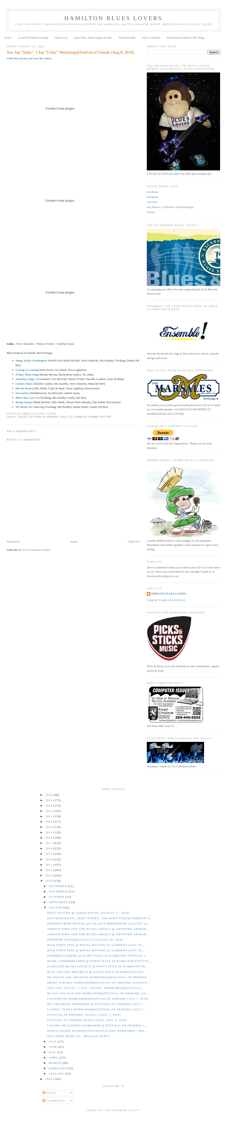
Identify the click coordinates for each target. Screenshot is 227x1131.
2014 (49, 859)
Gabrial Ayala (65, 343)
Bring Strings (24, 402)
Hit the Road (24, 388)
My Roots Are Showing (30, 407)
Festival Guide (127, 37)
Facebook (152, 192)
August (56, 907)
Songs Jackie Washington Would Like (39, 360)
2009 (49, 1079)
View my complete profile (166, 600)
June (53, 1046)
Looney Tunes (24, 383)
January (57, 1073)
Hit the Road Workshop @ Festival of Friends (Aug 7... (96, 1004)
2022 (49, 816)
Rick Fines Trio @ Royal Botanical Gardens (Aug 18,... (96, 945)
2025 (49, 800)
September (59, 902)
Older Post (134, 541)
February (58, 1068)
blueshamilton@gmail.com (162, 576)
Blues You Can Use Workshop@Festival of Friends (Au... (98, 993)
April (54, 1057)
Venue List (61, 37)
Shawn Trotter (45, 343)
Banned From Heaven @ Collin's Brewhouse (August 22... (99, 923)
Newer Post (13, 541)
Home (8, 37)
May (53, 1052)
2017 (49, 843)
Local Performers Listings (33, 37)
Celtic (22, 417)
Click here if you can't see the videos (29, 58)
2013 (49, 864)
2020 (49, 827)
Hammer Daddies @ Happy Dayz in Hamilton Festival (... (97, 955)
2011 (49, 875)
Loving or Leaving (27, 369)
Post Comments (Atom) (36, 549)
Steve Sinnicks (25, 343)
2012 (49, 870)
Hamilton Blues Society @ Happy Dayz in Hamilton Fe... (97, 966)
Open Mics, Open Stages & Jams (93, 37)
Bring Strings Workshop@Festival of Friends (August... (98, 982)
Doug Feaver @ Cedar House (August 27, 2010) (88, 912)
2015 (49, 853)
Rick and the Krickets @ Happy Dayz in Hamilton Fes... (97, 972)
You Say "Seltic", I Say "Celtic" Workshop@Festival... (95, 988)
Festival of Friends (43, 417)
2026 (49, 795)
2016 (49, 848)
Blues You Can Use (27, 397)
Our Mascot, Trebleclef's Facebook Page (170, 207)
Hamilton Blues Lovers (113, 18)
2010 (49, 880)
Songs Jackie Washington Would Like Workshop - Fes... (97, 1030)
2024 (49, 805)
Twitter (151, 212)
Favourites (22, 393)
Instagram (152, 196)
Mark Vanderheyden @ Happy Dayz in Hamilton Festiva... (99, 961)
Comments (54, 1100)
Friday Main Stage (27, 374)
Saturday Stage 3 (26, 379)
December (58, 886)
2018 (49, 837)
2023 (49, 811)
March (55, 1063)
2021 (49, 821)
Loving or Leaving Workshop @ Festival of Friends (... (97, 1025)
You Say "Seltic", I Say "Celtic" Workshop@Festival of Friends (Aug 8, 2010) (70, 52)
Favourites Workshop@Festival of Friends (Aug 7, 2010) (97, 998)
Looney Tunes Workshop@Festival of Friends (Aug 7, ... (97, 1009)
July (53, 1041)
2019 (49, 832)
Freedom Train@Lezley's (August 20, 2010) (85, 939)
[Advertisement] (113, 1120)
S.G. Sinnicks (77, 417)
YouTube (152, 202)
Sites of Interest (151, 37)
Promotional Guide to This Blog (185, 37)
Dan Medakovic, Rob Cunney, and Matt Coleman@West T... (100, 918)
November (58, 891)
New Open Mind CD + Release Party (78, 1036)
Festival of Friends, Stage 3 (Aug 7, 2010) (84, 1014)
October (57, 896)
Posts (49, 1092)
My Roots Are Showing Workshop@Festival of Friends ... (99, 977)
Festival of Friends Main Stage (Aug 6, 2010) (87, 1020)
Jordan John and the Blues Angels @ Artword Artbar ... (99, 929)
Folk (63, 417)
